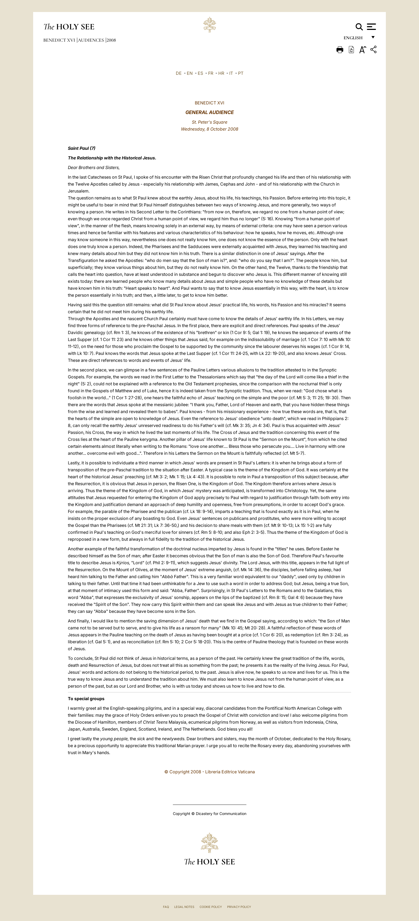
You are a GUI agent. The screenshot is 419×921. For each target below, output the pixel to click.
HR (221, 73)
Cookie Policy (211, 907)
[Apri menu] (371, 26)
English (355, 39)
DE (179, 73)
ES (200, 73)
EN (190, 73)
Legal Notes (184, 907)
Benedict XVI (59, 40)
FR (210, 73)
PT (240, 73)
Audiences (91, 40)
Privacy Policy (239, 907)
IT (231, 73)
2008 (111, 40)
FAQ (166, 907)
